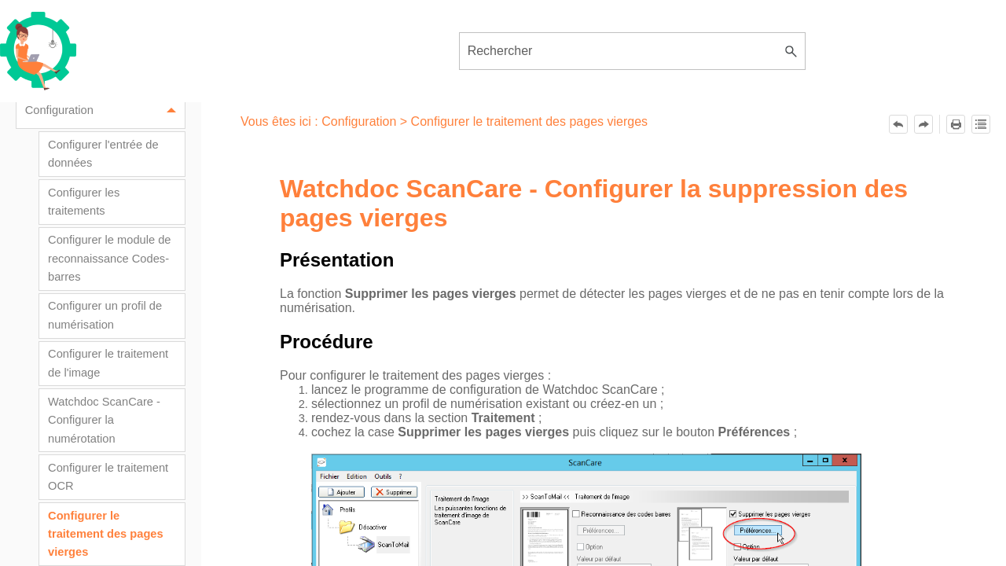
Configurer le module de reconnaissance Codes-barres (109, 258)
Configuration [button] (105, 111)
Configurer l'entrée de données (103, 153)
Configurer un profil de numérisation (105, 315)
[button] (791, 51)
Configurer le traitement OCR (108, 476)
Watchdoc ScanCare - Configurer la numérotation (104, 420)
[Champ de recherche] (632, 51)
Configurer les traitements (83, 201)
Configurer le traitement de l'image (108, 362)
